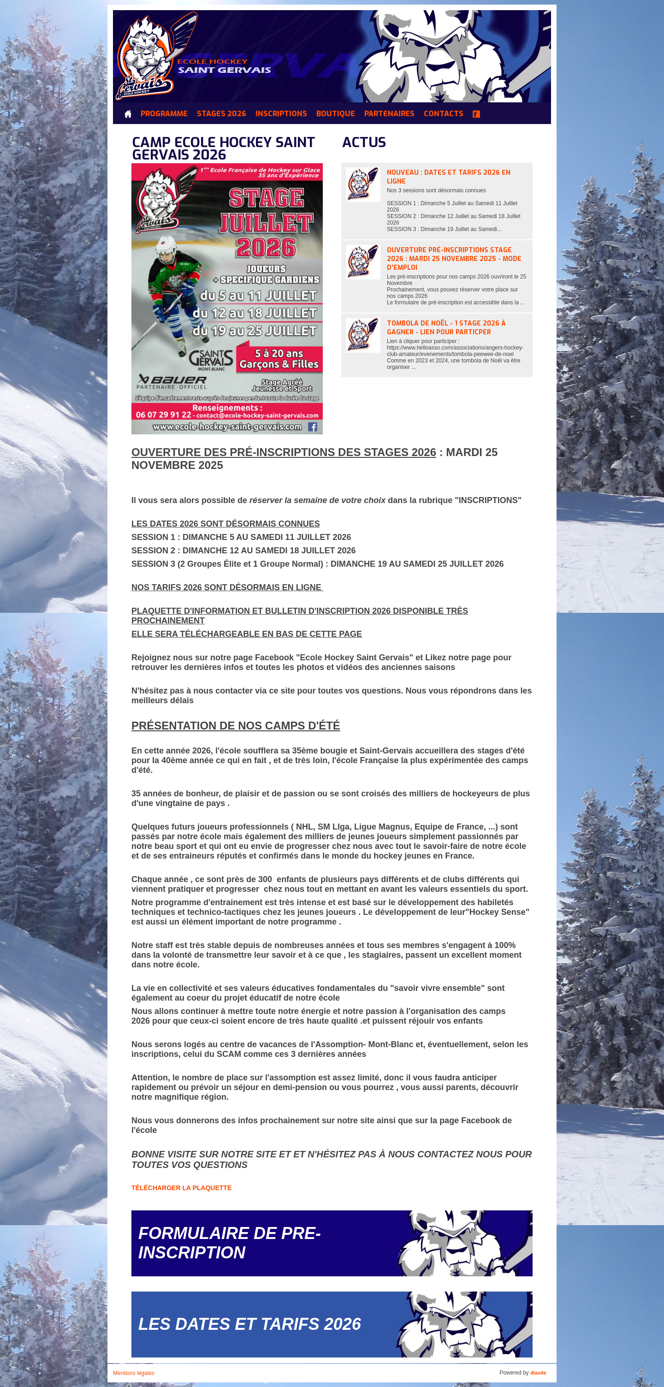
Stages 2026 (221, 114)
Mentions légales (133, 1373)
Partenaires (389, 114)
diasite (538, 1372)
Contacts (443, 114)
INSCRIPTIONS (281, 114)
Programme (164, 114)
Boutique (335, 114)
